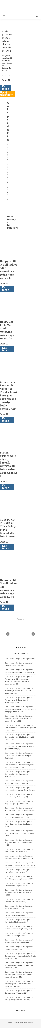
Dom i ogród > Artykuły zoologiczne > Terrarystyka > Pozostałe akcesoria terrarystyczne (19, 983)
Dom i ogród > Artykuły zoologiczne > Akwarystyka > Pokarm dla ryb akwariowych (19, 700)
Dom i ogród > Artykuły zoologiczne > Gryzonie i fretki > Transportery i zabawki (19, 774)
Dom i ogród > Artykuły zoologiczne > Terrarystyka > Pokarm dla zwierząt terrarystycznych (19, 974)
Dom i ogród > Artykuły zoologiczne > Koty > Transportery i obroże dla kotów (19, 833)
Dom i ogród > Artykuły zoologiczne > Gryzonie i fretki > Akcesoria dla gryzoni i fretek (20, 727)
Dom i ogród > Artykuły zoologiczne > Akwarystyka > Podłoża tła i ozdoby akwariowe (19, 690)
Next (33, 634)
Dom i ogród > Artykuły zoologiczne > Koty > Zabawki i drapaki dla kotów (19, 842)
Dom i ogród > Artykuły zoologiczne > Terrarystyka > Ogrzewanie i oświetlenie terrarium (20, 956)
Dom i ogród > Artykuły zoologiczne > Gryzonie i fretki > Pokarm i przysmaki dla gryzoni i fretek (19, 764)
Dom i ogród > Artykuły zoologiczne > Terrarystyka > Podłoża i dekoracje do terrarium (19, 965)
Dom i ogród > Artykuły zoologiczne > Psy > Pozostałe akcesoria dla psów (19, 892)
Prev (8, 634)
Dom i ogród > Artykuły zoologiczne (20, 659)
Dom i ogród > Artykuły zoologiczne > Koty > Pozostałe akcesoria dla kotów (19, 824)
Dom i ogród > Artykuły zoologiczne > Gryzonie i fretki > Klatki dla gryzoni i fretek (19, 737)
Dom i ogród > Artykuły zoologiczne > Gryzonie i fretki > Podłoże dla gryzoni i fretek (20, 755)
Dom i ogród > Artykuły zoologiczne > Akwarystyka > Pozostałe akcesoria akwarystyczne (19, 718)
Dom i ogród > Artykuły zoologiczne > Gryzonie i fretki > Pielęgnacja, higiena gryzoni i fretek (20, 746)
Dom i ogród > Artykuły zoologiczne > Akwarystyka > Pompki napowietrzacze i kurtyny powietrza (20, 709)
